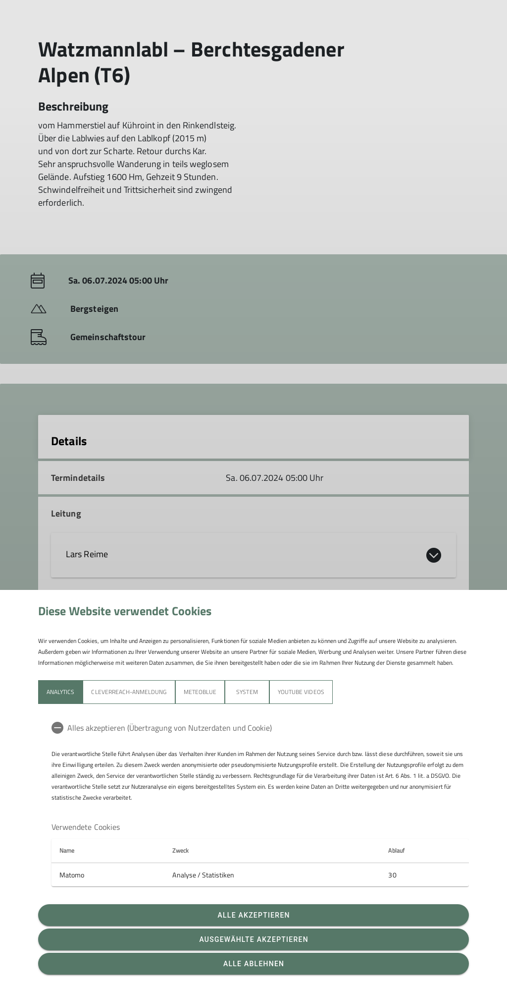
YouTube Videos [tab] (301, 692)
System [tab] (246, 692)
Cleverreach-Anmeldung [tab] (128, 692)
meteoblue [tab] (200, 692)
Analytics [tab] (60, 692)
